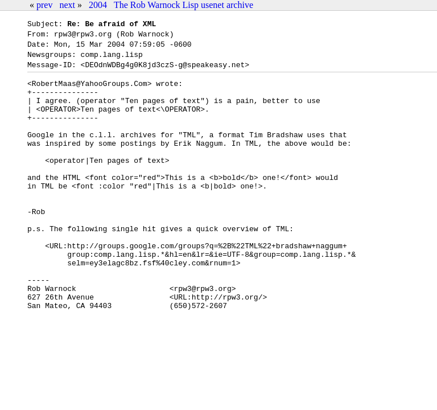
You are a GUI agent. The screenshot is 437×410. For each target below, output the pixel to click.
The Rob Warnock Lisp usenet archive (183, 5)
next (67, 5)
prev (44, 5)
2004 (98, 5)
